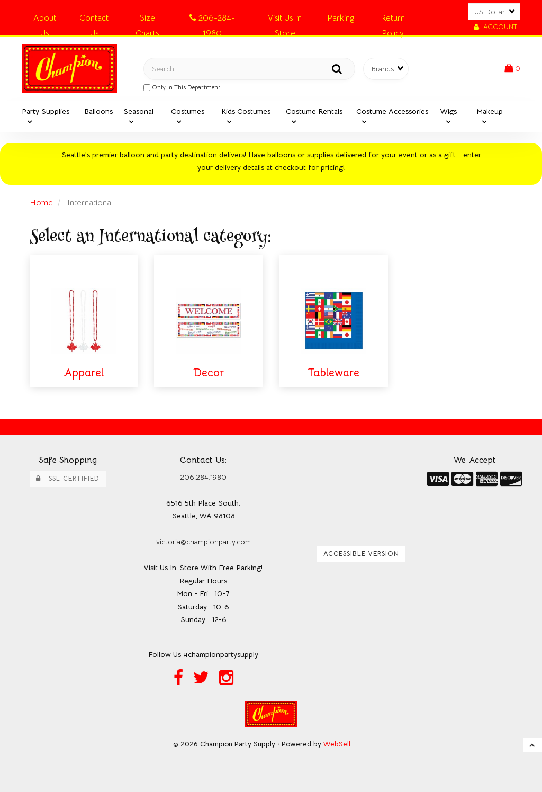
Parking (340, 18)
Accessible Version (361, 554)
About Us (44, 20)
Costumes (187, 111)
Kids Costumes (245, 111)
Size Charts (147, 20)
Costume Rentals (314, 111)
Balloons (98, 111)
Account (495, 26)
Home (41, 202)
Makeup (489, 111)
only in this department (181, 87)
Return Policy (393, 20)
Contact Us (94, 20)
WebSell (336, 744)
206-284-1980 (212, 20)
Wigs (448, 111)
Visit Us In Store (285, 20)
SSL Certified (68, 478)
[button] (512, 68)
